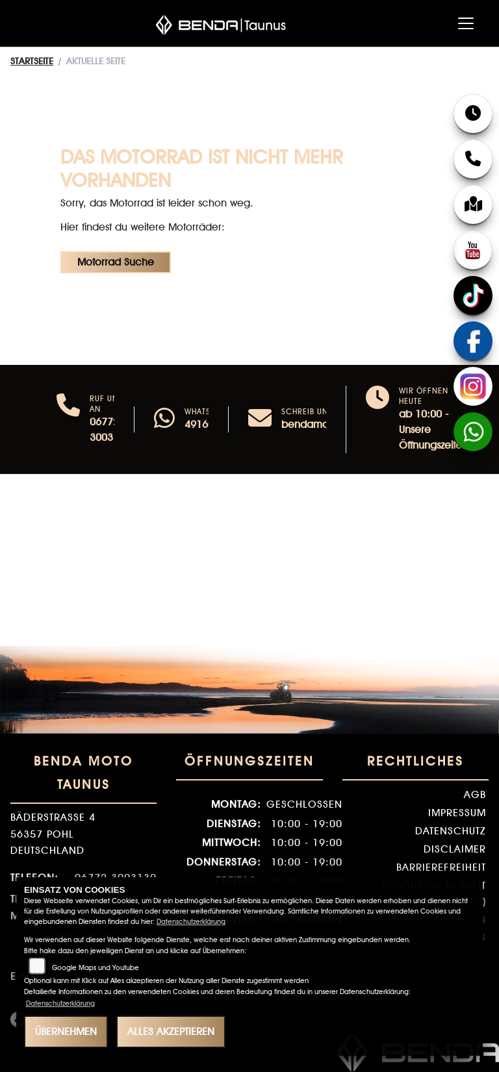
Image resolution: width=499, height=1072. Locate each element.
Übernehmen (66, 1031)
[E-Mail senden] (260, 419)
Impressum (457, 812)
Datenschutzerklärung (191, 921)
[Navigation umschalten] (465, 23)
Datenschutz (450, 831)
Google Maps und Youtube (95, 968)
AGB (475, 794)
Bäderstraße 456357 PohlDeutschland (53, 833)
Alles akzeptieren (170, 1031)
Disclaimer (455, 849)
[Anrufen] (68, 419)
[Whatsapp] (164, 419)
